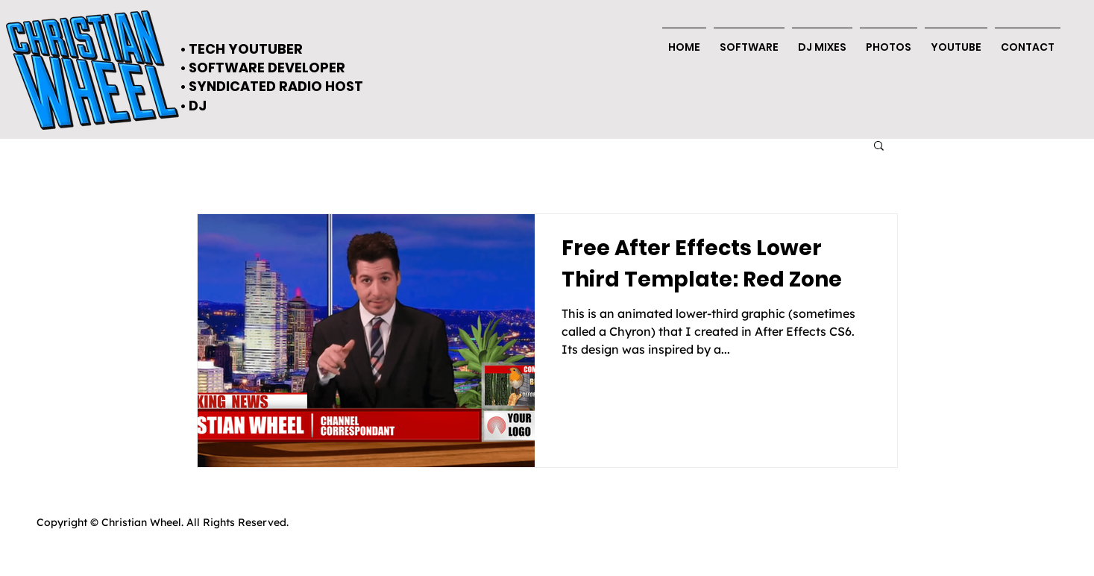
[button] (1027, 41)
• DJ (193, 105)
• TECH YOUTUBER (241, 49)
